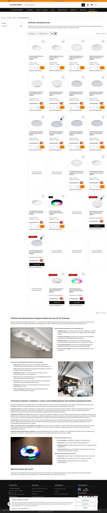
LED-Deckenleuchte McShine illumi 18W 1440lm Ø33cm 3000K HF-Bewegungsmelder (76, 92)
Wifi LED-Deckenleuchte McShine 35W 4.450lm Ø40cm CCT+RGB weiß (76, 289)
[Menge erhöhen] (37, 67)
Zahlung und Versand (60, 488)
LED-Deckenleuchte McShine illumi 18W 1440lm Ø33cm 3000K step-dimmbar (36, 251)
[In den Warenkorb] (42, 67)
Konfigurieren (85, 504)
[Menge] (34, 67)
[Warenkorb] (94, 4)
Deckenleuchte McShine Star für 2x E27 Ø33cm (56, 56)
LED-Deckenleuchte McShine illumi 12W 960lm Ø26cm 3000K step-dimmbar (96, 212)
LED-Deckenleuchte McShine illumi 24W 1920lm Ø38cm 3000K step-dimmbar (56, 132)
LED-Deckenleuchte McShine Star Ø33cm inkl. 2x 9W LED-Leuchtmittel (96, 172)
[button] (88, 4)
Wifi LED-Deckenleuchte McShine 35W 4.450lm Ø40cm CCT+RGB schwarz (56, 211)
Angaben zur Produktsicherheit (35, 70)
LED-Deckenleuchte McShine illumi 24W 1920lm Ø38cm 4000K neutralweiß (96, 132)
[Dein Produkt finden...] (53, 5)
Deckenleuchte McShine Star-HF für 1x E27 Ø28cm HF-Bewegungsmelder (76, 56)
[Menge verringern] (31, 67)
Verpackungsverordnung (38, 496)
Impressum (14, 508)
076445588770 (13, 496)
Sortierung (31, 33)
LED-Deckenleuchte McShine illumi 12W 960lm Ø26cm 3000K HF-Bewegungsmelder (36, 92)
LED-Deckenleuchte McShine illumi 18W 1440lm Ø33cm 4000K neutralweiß (36, 132)
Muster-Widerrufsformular (61, 494)
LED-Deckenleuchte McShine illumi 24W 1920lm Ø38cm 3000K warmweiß (76, 132)
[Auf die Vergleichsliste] (43, 41)
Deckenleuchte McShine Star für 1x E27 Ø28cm (36, 56)
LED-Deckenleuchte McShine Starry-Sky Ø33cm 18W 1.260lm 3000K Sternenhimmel (56, 289)
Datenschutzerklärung (23, 508)
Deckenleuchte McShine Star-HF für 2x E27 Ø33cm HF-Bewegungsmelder (96, 56)
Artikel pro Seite (43, 33)
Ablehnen (85, 507)
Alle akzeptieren (85, 500)
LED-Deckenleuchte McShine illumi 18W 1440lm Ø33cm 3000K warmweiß (96, 92)
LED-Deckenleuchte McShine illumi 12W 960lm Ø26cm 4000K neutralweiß (56, 92)
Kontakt (56, 491)
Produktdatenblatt (33, 103)
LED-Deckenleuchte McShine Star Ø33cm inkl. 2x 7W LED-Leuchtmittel (76, 172)
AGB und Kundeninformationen (39, 488)
